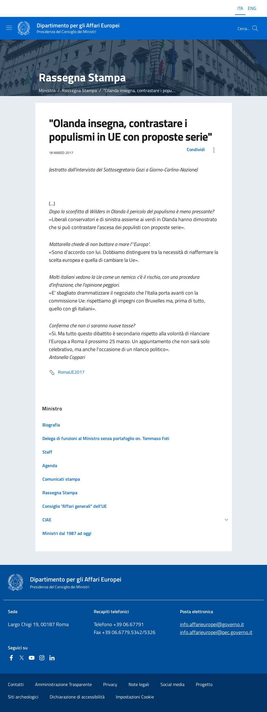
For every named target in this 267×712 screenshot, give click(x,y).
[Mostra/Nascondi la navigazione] (9, 27)
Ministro (47, 90)
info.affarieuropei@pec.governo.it (216, 632)
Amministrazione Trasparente (63, 684)
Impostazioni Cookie (135, 696)
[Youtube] (31, 658)
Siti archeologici (23, 696)
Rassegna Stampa (79, 90)
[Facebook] (11, 658)
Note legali (139, 684)
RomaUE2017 (66, 372)
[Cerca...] (255, 28)
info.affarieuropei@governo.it (212, 624)
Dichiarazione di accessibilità (77, 696)
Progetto (204, 684)
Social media (172, 684)
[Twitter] (21, 658)
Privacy (110, 684)
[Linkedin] (52, 658)
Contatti (16, 684)
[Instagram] (41, 658)
